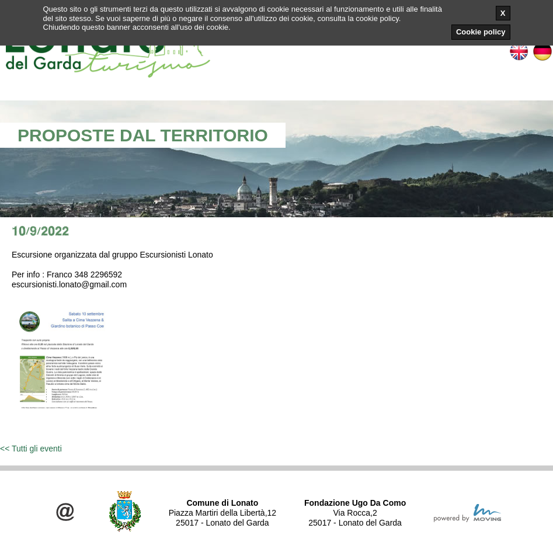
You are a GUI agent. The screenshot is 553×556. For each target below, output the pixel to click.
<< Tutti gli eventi (31, 448)
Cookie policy (481, 31)
